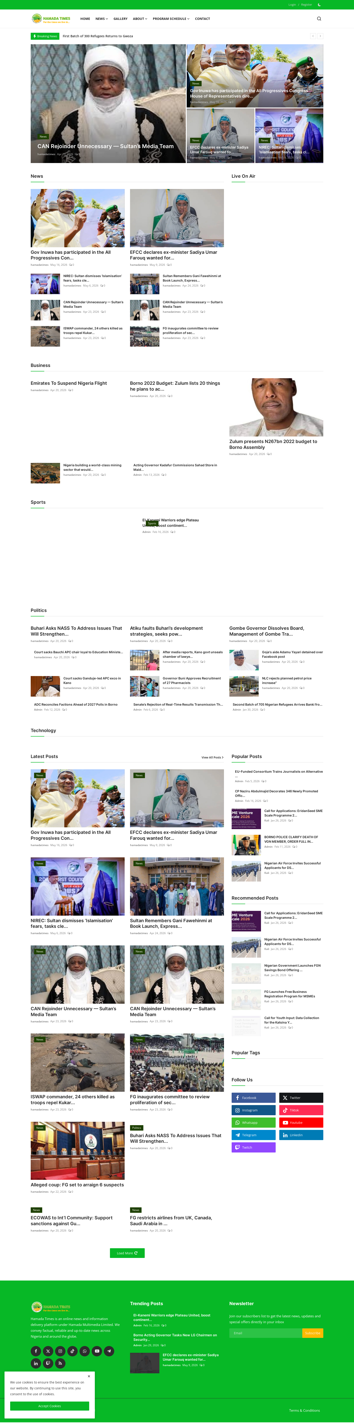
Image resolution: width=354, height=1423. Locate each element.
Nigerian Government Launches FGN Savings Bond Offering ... (292, 968)
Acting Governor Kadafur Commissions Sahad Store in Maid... (175, 467)
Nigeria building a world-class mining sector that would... (92, 467)
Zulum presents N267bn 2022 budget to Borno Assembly (273, 444)
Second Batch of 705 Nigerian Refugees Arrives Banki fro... (277, 705)
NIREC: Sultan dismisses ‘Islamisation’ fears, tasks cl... (284, 149)
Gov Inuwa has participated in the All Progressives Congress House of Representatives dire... (249, 93)
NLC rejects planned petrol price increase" (287, 681)
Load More (127, 1254)
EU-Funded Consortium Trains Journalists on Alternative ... (279, 774)
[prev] (313, 36)
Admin (137, 475)
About (140, 18)
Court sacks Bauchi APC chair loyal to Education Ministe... (78, 652)
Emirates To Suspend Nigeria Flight (69, 383)
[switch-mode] (320, 4)
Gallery (121, 18)
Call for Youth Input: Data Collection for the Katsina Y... (291, 1020)
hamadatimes (46, 154)
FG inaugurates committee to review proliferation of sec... (191, 331)
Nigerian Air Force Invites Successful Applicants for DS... (292, 865)
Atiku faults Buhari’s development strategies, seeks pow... (166, 631)
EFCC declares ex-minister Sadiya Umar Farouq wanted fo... (219, 149)
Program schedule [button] (171, 18)
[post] (108, 103)
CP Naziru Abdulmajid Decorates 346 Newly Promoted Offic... (276, 793)
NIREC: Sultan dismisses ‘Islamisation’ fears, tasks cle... (92, 278)
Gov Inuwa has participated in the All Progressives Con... (71, 255)
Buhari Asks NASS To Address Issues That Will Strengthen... (76, 631)
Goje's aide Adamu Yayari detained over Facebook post (292, 654)
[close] (89, 1376)
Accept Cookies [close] (49, 1406)
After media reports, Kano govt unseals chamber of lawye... (193, 654)
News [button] (101, 18)
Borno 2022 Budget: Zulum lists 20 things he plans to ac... (175, 386)
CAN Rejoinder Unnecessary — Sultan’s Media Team (93, 304)
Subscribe (312, 1334)
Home (85, 18)
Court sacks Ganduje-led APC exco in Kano (92, 681)
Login (292, 4)
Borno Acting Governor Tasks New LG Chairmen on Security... (175, 1338)
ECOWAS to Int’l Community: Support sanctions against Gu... (72, 1221)
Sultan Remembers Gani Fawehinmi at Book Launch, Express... (192, 278)
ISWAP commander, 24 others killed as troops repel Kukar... (93, 331)
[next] (320, 36)
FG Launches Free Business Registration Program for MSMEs (289, 994)
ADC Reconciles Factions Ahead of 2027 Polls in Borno (76, 705)
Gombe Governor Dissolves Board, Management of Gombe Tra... (266, 631)
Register (306, 4)
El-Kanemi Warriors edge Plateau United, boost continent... (170, 523)
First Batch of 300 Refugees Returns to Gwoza (98, 36)
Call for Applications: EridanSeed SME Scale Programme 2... (293, 813)
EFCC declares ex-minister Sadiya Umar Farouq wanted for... (173, 255)
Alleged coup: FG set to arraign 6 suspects (77, 1185)
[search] (319, 18)
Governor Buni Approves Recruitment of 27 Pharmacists (192, 681)
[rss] (60, 1364)
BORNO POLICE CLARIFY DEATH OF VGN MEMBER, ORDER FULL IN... (291, 839)
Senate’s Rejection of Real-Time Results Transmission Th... (178, 705)
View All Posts (213, 758)
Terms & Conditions (304, 1411)
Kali (266, 821)
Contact (202, 18)
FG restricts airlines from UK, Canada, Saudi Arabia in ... (171, 1221)
